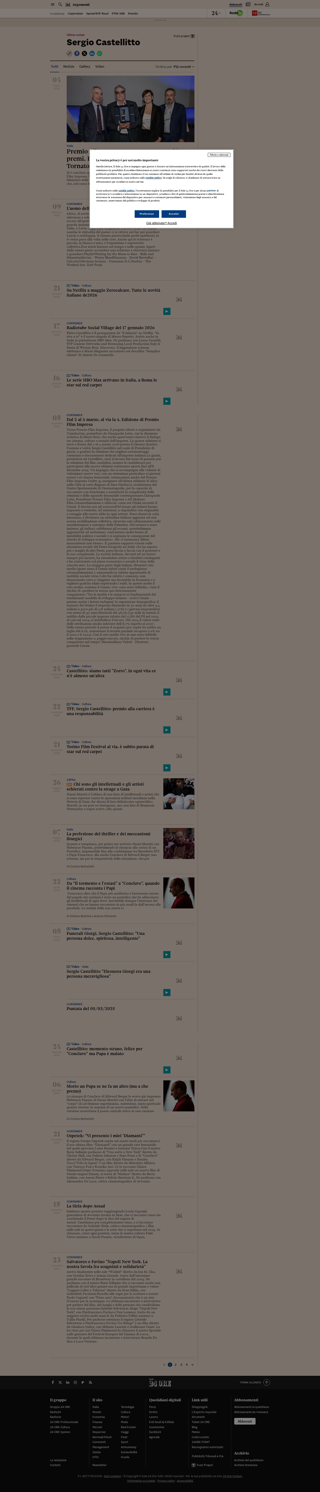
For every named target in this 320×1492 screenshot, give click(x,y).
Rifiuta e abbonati (219, 154)
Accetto (174, 213)
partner (211, 190)
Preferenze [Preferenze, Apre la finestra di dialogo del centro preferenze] (147, 213)
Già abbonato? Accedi (161, 223)
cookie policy (154, 177)
